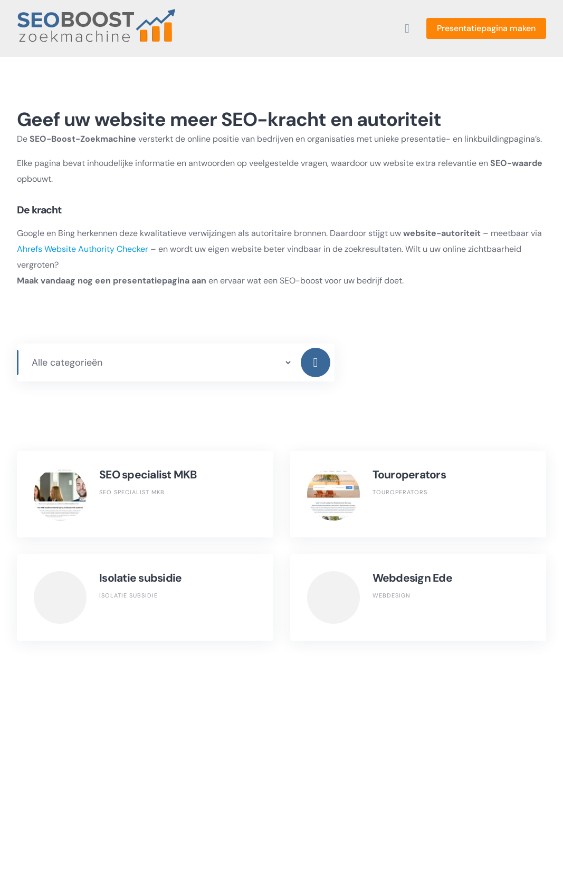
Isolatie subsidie (140, 578)
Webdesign (392, 595)
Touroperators (409, 474)
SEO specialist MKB (148, 474)
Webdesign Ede (412, 578)
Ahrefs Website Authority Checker (82, 248)
